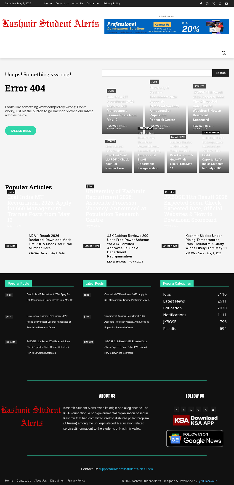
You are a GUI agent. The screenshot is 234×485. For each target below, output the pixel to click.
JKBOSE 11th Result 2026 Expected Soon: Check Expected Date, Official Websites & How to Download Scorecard (196, 208)
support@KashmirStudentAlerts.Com (126, 469)
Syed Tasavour (207, 481)
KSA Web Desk (38, 253)
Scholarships (211, 132)
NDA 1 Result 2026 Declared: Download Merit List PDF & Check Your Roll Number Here (50, 242)
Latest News (145, 128)
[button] (223, 52)
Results (199, 86)
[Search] (220, 73)
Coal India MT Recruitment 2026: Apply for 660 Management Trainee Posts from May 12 (39, 208)
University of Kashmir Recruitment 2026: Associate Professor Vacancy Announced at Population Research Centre (116, 205)
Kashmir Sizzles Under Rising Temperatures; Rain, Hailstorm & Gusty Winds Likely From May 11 (206, 242)
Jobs (111, 91)
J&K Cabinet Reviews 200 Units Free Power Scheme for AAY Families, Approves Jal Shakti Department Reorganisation (128, 246)
